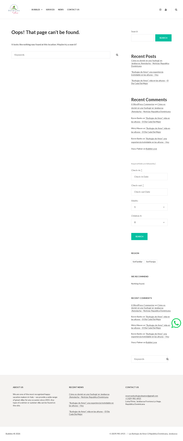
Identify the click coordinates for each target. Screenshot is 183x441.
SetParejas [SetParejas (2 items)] (151, 261)
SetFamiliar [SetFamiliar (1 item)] (137, 261)
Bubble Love (151, 148)
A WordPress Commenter (142, 104)
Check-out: (137, 185)
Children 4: (136, 215)
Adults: (134, 200)
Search (134, 31)
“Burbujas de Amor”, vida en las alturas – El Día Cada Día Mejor (150, 318)
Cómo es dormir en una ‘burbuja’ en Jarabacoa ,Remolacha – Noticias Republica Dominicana (150, 63)
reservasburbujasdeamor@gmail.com (141, 396)
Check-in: (136, 170)
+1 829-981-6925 (133, 398)
